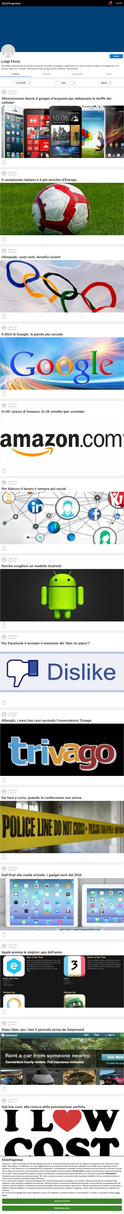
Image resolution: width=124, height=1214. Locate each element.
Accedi (119, 3)
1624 (40, 1166)
